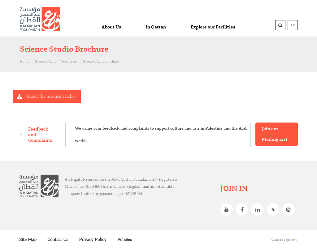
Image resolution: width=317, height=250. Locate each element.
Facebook (243, 209)
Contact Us (57, 239)
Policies (124, 239)
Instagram (290, 209)
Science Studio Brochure (101, 61)
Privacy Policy (92, 239)
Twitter (274, 209)
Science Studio (45, 61)
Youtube (228, 209)
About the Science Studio (51, 96)
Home (24, 61)
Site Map (28, 239)
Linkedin (259, 209)
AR (292, 25)
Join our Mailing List (275, 134)
